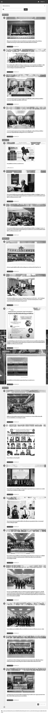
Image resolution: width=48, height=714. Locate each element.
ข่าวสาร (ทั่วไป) (10, 46)
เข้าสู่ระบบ (43, 1)
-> (44, 704)
